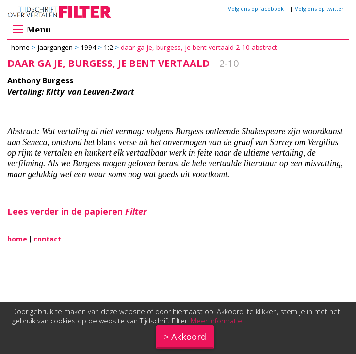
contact (47, 238)
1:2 (108, 47)
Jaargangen (55, 47)
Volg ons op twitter (319, 8)
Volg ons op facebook (256, 8)
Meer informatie (216, 320)
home (17, 238)
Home (21, 47)
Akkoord (188, 336)
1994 (88, 47)
